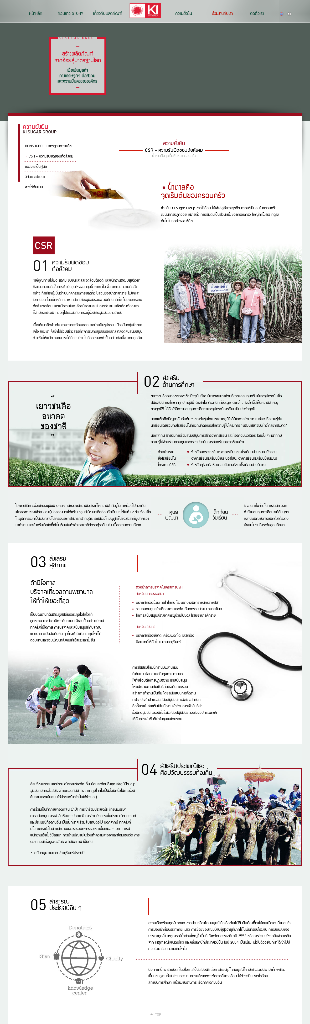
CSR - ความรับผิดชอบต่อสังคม (51, 156)
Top (158, 1014)
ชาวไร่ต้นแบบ (34, 187)
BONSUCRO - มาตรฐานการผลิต (48, 146)
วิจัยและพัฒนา (35, 177)
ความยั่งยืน (183, 13)
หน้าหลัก (35, 13)
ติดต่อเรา (257, 13)
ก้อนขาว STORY (70, 13)
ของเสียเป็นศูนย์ (36, 166)
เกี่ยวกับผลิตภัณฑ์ (107, 13)
